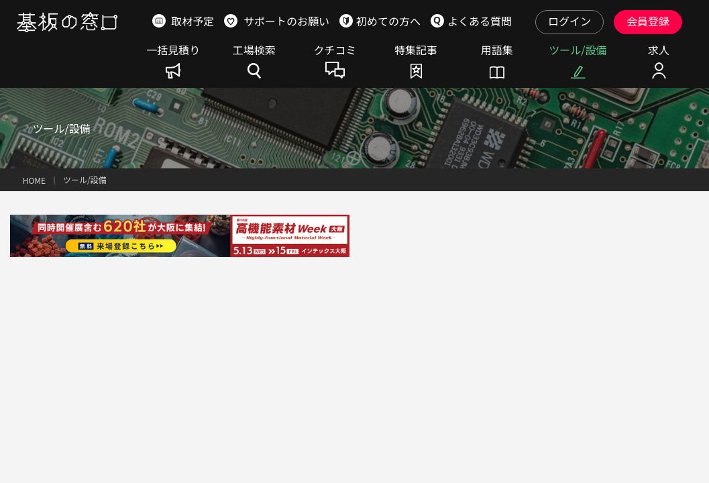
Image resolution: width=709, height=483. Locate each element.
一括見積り (173, 51)
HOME (34, 180)
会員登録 (647, 21)
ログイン (569, 21)
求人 (658, 51)
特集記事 (415, 51)
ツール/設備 (577, 51)
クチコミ (334, 51)
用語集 (497, 51)
